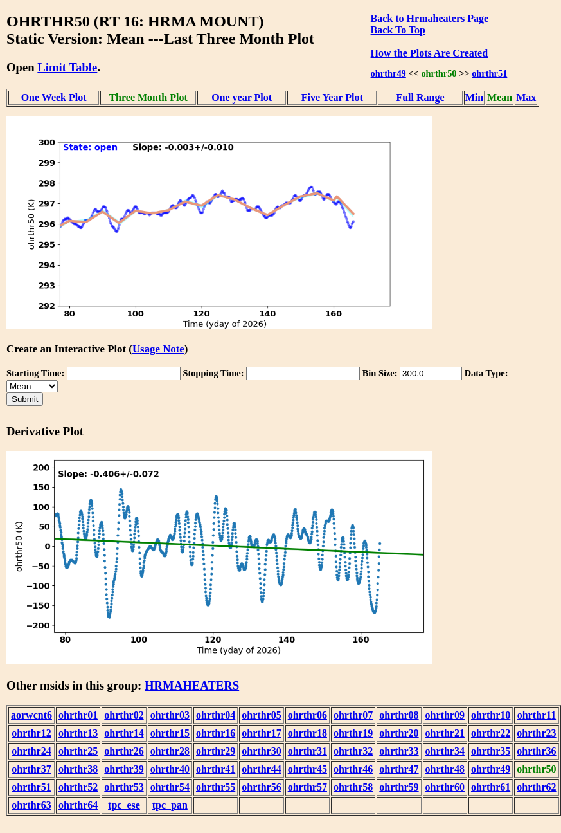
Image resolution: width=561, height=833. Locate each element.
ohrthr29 (215, 751)
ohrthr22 (490, 733)
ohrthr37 (31, 769)
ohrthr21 (445, 733)
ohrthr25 (78, 751)
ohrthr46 (353, 769)
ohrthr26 (123, 751)
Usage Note (158, 349)
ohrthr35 (490, 751)
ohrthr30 (261, 751)
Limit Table (67, 67)
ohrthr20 (398, 733)
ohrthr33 (398, 751)
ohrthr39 (123, 769)
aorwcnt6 (31, 714)
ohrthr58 (353, 787)
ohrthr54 (170, 787)
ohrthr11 (536, 714)
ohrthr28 (170, 751)
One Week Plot (54, 97)
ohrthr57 (307, 787)
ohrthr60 (445, 787)
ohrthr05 (261, 714)
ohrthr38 (78, 769)
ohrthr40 (170, 769)
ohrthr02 (123, 714)
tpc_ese (124, 805)
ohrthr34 (445, 751)
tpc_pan (170, 805)
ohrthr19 (353, 733)
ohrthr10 (490, 714)
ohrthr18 (307, 733)
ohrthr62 (536, 787)
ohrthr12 (31, 733)
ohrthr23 (536, 733)
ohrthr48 (445, 769)
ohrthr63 (31, 805)
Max (526, 97)
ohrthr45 (307, 769)
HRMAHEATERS (192, 685)
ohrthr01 (78, 714)
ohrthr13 (78, 733)
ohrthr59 (398, 787)
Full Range (420, 97)
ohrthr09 (445, 714)
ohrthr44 (261, 769)
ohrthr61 (490, 787)
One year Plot (241, 97)
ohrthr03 (170, 714)
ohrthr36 (536, 751)
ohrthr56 (261, 787)
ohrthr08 (398, 714)
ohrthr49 (388, 73)
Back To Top (398, 29)
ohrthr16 (215, 733)
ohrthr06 (307, 714)
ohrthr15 (170, 733)
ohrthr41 (215, 769)
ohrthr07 (353, 714)
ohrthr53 (123, 787)
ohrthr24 (31, 751)
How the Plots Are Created (429, 53)
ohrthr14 (123, 733)
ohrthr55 (215, 787)
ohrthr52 (78, 787)
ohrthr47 (398, 769)
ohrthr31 (307, 751)
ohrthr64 (78, 805)
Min (474, 97)
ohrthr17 (261, 733)
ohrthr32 (353, 751)
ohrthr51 (489, 73)
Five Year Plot (332, 97)
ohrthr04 (215, 714)
